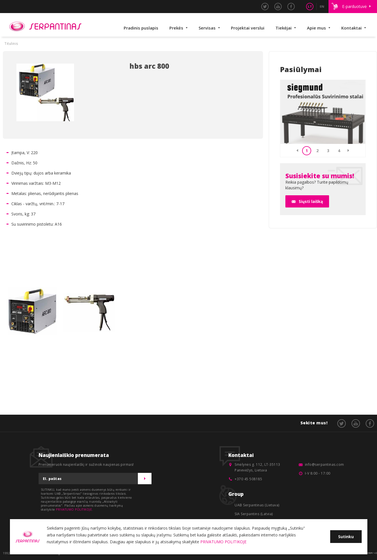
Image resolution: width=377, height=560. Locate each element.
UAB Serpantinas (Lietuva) (257, 505)
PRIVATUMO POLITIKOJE (74, 509)
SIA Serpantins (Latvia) (254, 513)
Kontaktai (351, 28)
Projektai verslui (247, 28)
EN (322, 6)
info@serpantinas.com (324, 464)
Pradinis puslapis (141, 28)
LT (310, 6)
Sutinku (346, 536)
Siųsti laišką (311, 201)
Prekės (176, 28)
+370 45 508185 (248, 479)
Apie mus (316, 28)
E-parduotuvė (354, 6)
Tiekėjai (283, 28)
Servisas (207, 28)
